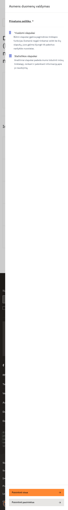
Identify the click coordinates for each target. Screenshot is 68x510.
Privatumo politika (21, 21)
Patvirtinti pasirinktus (36, 502)
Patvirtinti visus (36, 492)
